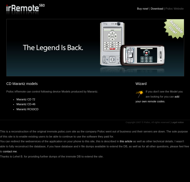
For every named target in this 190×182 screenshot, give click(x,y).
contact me (10, 151)
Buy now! (142, 8)
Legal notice (177, 122)
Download (157, 8)
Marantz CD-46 (25, 104)
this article (126, 141)
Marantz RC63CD (27, 109)
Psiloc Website (174, 8)
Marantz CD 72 (25, 99)
